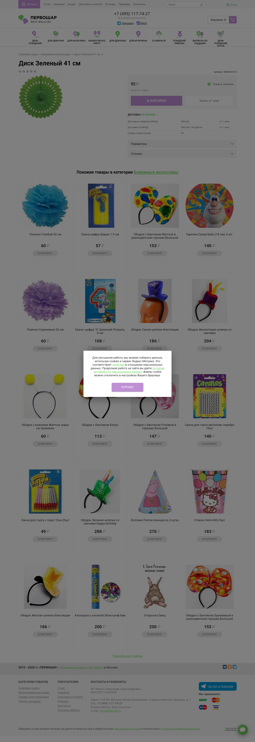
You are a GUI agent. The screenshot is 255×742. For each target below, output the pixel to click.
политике (118, 364)
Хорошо (127, 387)
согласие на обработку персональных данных (129, 370)
